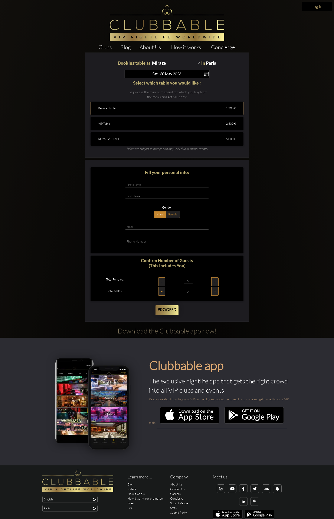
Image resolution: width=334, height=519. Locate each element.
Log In (316, 6)
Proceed (167, 310)
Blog (125, 47)
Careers (175, 494)
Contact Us (177, 489)
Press (131, 503)
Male (160, 214)
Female (172, 214)
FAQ (130, 508)
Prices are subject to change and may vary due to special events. (167, 149)
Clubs (105, 47)
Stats (173, 508)
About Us (150, 47)
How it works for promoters (146, 498)
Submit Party (178, 512)
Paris (211, 63)
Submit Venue (179, 503)
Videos (132, 489)
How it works (186, 47)
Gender (167, 207)
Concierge (223, 47)
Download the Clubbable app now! (167, 331)
